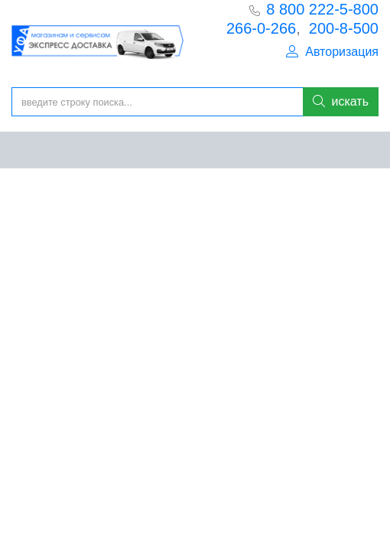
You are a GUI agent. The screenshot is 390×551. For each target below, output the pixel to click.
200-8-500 (344, 28)
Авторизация (332, 51)
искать (341, 101)
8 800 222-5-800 (322, 9)
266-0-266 (261, 28)
